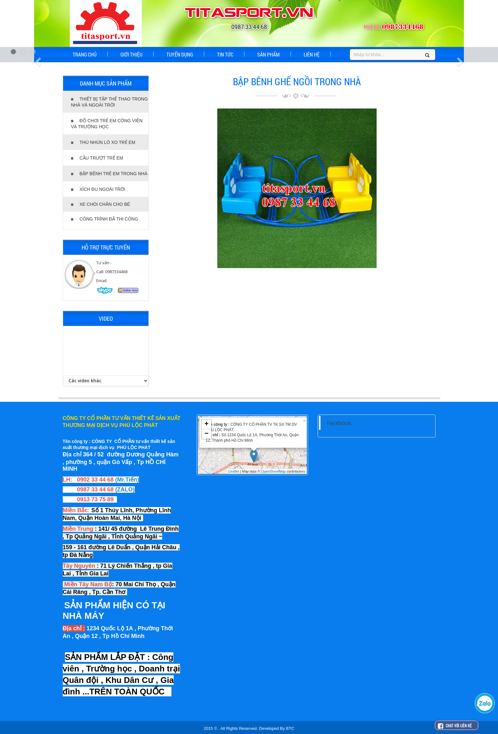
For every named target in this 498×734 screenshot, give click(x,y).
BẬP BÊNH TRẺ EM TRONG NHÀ (109, 173)
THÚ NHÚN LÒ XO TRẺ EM (103, 142)
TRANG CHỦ (85, 54)
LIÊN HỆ (312, 54)
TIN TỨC (225, 54)
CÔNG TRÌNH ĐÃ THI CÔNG (104, 218)
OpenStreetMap (273, 471)
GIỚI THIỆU (131, 54)
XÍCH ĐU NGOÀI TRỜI (98, 189)
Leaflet (233, 471)
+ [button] (206, 424)
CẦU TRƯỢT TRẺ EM (97, 158)
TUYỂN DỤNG (179, 54)
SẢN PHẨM (268, 54)
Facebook (339, 423)
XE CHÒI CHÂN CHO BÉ (100, 204)
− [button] (206, 434)
